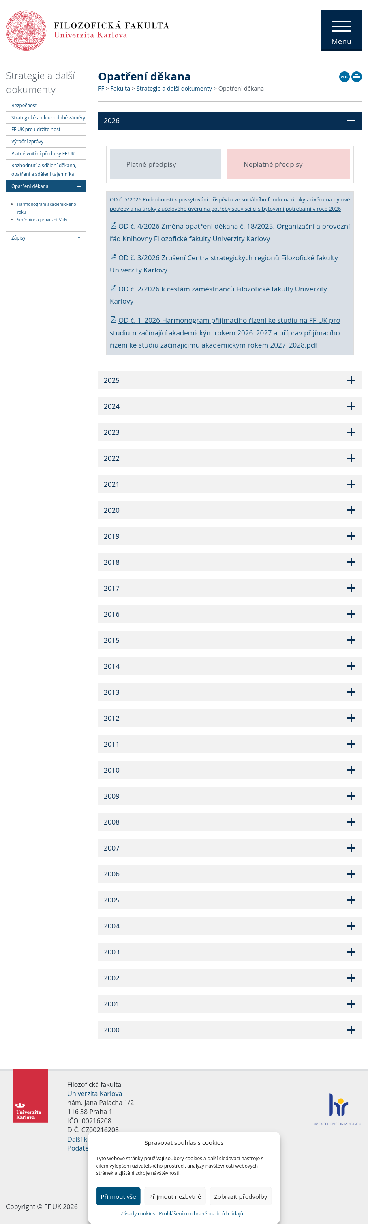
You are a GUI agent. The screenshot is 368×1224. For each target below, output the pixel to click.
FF (101, 88)
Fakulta (121, 88)
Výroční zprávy (27, 141)
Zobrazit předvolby (240, 1196)
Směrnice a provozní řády (42, 219)
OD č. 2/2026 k (138, 289)
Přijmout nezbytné (175, 1196)
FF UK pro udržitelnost (35, 129)
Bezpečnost (24, 105)
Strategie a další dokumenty (40, 82)
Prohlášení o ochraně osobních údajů (201, 1213)
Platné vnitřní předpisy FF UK (43, 153)
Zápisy (18, 237)
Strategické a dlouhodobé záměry (48, 117)
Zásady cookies (138, 1213)
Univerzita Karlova (94, 1093)
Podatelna (82, 1148)
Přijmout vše (118, 1196)
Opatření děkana (29, 186)
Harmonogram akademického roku (46, 208)
